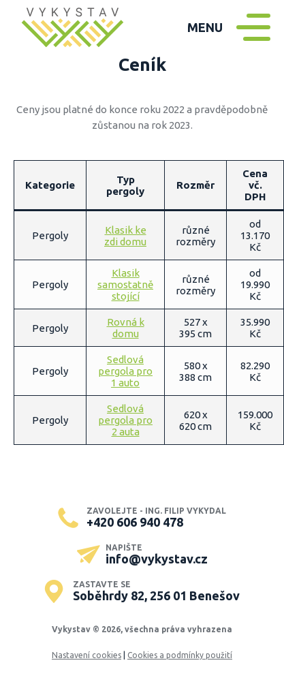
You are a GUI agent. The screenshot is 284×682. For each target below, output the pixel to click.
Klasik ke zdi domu (125, 235)
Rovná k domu (125, 327)
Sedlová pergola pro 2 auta (125, 420)
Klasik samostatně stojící (125, 284)
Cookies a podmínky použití (179, 655)
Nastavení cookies (86, 655)
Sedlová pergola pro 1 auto (125, 371)
